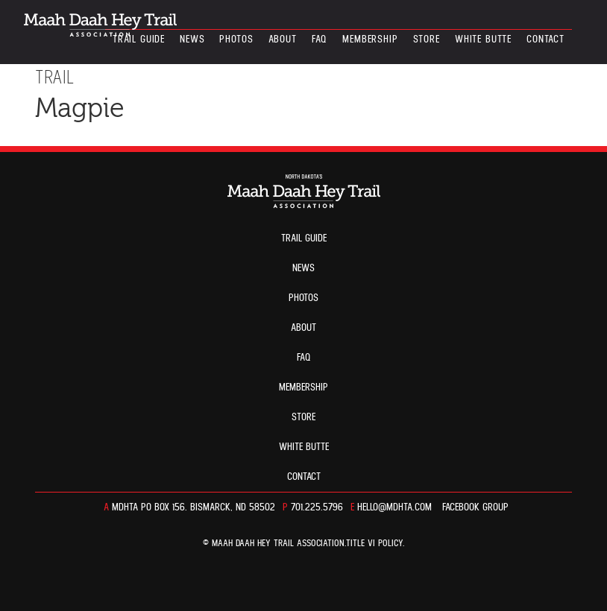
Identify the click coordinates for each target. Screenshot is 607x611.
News (192, 39)
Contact (545, 39)
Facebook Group (475, 507)
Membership (369, 39)
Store (426, 39)
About (282, 39)
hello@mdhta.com (394, 507)
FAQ (320, 39)
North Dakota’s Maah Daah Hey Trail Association (100, 25)
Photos (236, 39)
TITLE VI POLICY (374, 543)
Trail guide (139, 39)
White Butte (483, 39)
